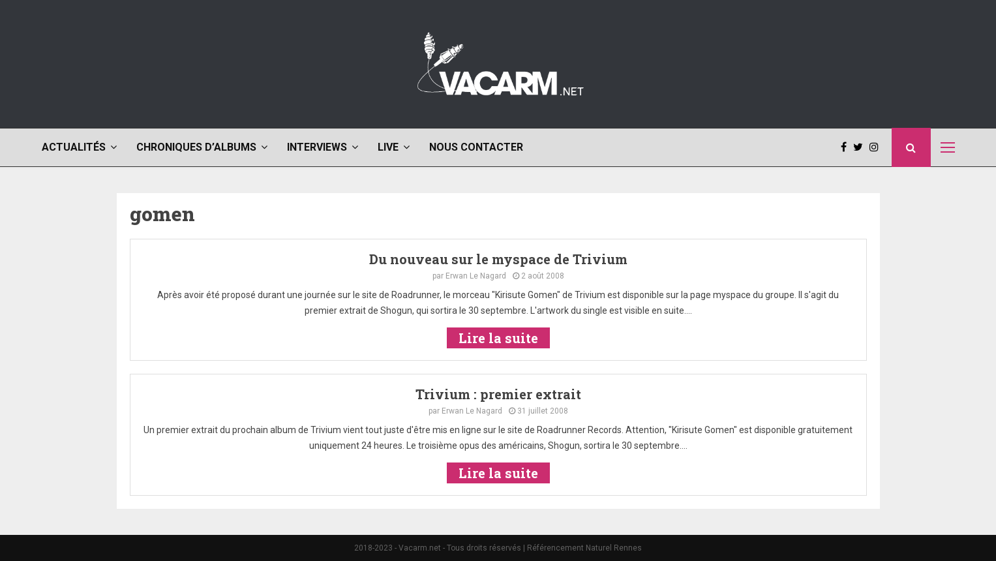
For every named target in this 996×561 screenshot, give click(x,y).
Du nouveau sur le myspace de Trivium (498, 258)
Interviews (317, 147)
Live (388, 147)
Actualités (74, 147)
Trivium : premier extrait (498, 394)
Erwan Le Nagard (475, 275)
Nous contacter (476, 147)
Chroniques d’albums (196, 147)
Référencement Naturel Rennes (584, 548)
